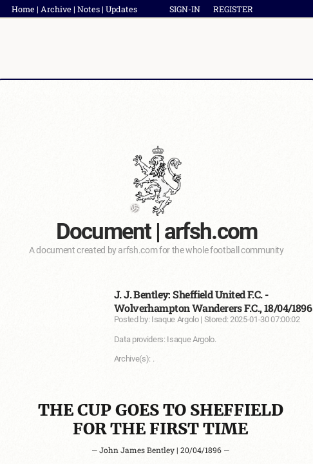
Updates (121, 9)
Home (23, 9)
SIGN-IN (184, 9)
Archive (56, 9)
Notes (88, 9)
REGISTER (233, 9)
